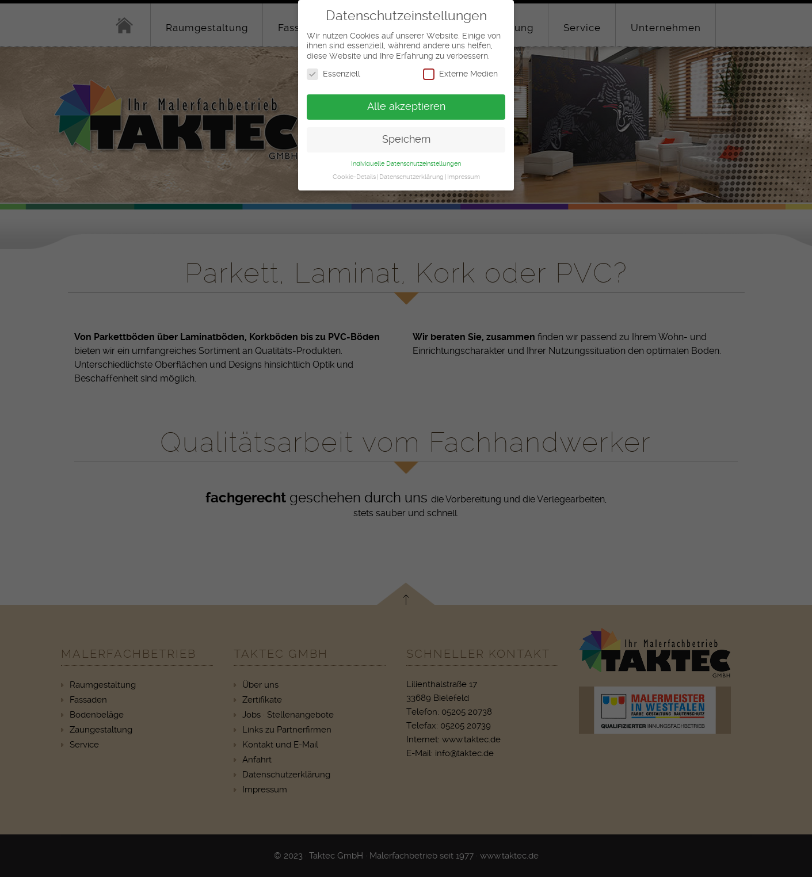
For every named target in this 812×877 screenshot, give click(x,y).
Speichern (406, 133)
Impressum (463, 170)
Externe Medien (460, 67)
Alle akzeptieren (406, 100)
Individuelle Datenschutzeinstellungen (406, 157)
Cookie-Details (354, 170)
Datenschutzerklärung (411, 170)
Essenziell (333, 67)
